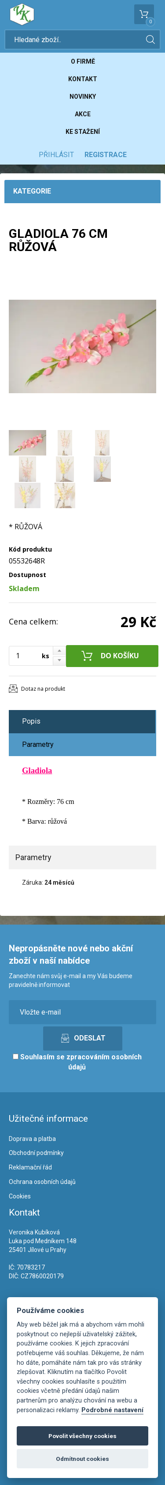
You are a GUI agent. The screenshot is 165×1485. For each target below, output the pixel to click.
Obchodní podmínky (36, 1152)
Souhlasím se (77, 1062)
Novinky (83, 96)
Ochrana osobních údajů (42, 1181)
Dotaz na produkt (43, 688)
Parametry (38, 744)
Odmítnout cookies (82, 1458)
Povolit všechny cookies (82, 1435)
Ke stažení (83, 131)
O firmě (83, 61)
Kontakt (82, 78)
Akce (83, 114)
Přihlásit (56, 155)
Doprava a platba (32, 1138)
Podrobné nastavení (112, 1410)
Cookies (20, 1196)
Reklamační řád (30, 1167)
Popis (31, 721)
